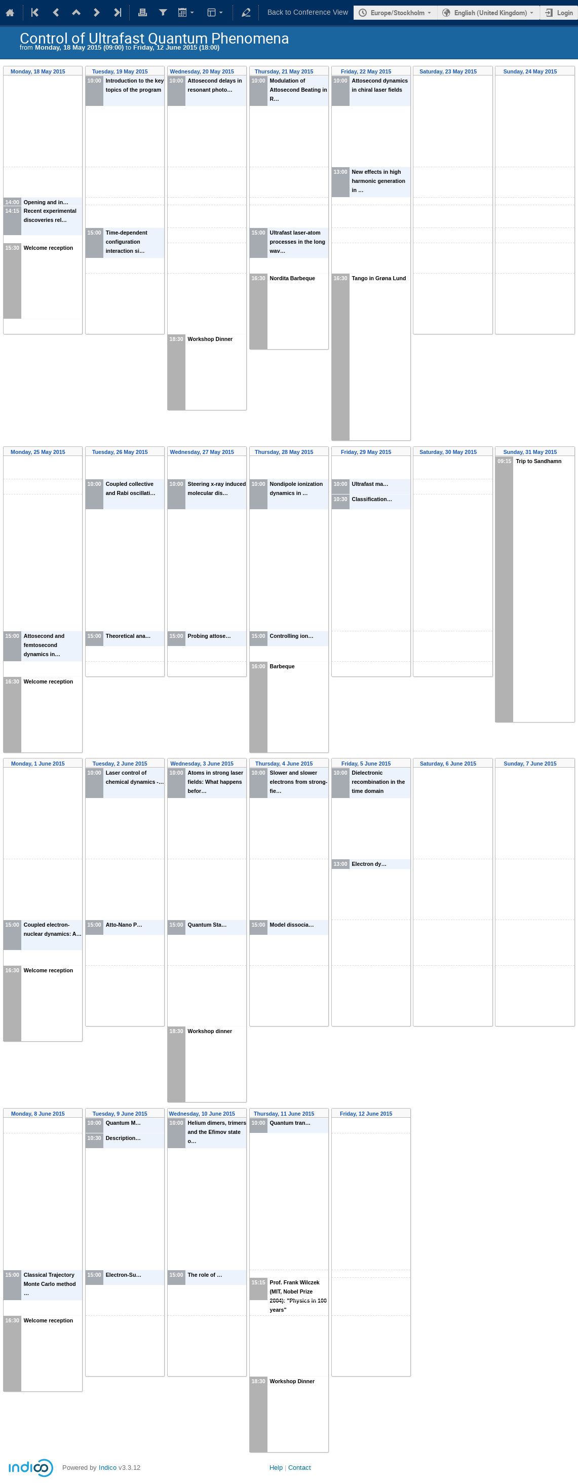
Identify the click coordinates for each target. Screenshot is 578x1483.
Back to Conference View (307, 12)
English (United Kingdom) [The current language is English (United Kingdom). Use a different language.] (490, 12)
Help (276, 1467)
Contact (299, 1467)
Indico (108, 1467)
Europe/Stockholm (398, 12)
